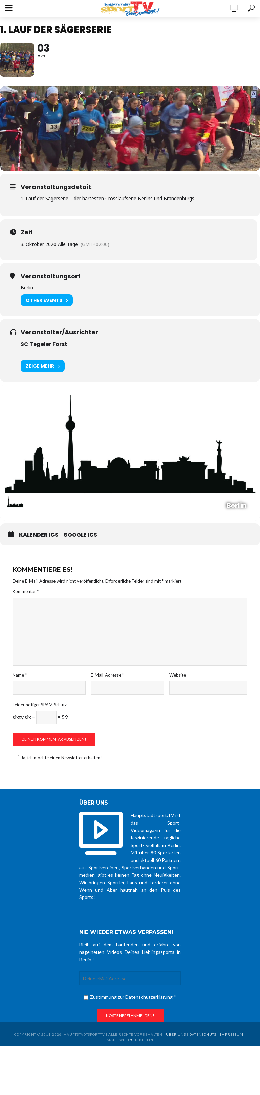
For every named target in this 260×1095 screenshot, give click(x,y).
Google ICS (80, 535)
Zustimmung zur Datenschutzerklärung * (130, 997)
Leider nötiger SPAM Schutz (40, 704)
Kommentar (26, 591)
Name (20, 675)
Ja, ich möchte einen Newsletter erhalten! (57, 757)
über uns (176, 1034)
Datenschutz (203, 1034)
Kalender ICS (38, 535)
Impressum (231, 1034)
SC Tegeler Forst (44, 344)
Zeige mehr (43, 366)
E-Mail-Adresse (107, 675)
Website (177, 675)
